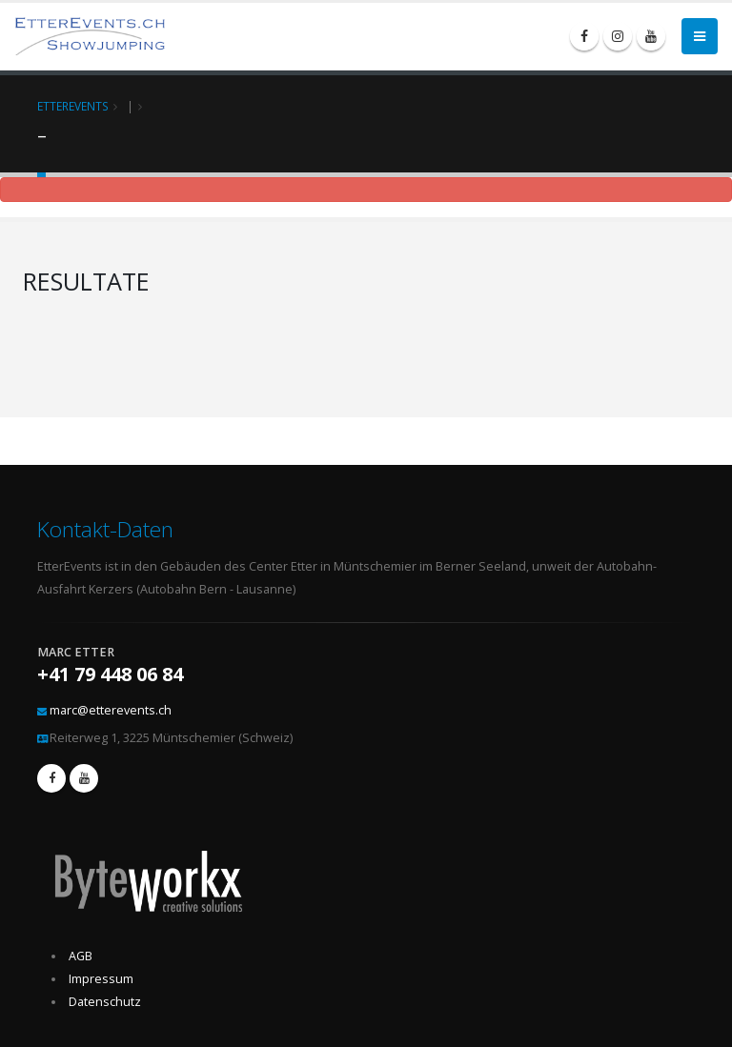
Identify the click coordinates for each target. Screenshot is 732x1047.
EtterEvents (73, 105)
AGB (80, 956)
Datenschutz (105, 1002)
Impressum (101, 979)
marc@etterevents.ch (111, 710)
